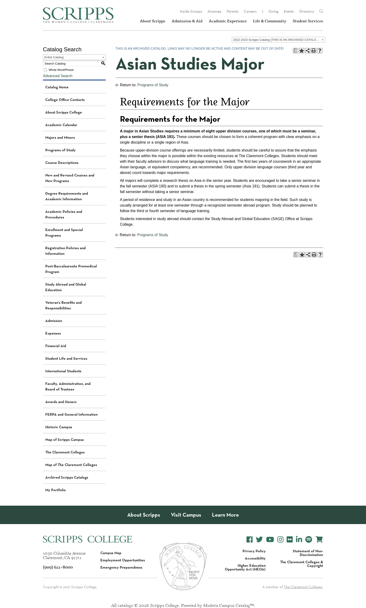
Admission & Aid (187, 21)
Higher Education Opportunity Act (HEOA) (245, 567)
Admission (53, 320)
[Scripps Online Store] (319, 539)
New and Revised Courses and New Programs (69, 178)
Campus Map (110, 553)
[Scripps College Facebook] (249, 539)
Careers (250, 11)
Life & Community (269, 21)
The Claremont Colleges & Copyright (301, 563)
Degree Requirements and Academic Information (66, 196)
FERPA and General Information (71, 414)
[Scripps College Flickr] (290, 539)
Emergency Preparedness (121, 567)
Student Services (308, 21)
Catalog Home (57, 87)
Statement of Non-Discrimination (308, 552)
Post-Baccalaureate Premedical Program (71, 269)
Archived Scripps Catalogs (66, 477)
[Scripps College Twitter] (259, 539)
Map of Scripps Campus (64, 439)
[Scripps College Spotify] (308, 539)
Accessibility (255, 558)
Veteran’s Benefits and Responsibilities (63, 305)
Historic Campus (58, 427)
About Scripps (152, 21)
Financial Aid (55, 345)
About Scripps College (63, 112)
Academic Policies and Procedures (63, 214)
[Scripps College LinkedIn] (299, 539)
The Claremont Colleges (65, 452)
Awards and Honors (61, 401)
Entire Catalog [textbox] (53, 57)
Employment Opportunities (122, 560)
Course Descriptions (61, 162)
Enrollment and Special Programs (64, 232)
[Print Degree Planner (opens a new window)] (295, 50)
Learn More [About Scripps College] (225, 515)
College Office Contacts (65, 99)
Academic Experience (228, 21)
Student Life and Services (66, 358)
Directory (306, 11)
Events (289, 11)
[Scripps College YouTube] (270, 539)
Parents (233, 11)
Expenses (53, 333)
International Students (63, 371)
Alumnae (214, 11)
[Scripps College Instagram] (280, 539)
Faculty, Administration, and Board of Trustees (68, 386)
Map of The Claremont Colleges (71, 464)
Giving (273, 11)
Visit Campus (186, 515)
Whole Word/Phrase (61, 70)
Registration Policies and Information (65, 250)
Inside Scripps (191, 11)
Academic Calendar (61, 124)
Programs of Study (60, 150)
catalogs (125, 605)
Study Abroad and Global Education (65, 287)
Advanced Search (57, 76)
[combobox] (278, 39)
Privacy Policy (254, 551)
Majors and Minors (60, 137)
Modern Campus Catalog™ (228, 605)
